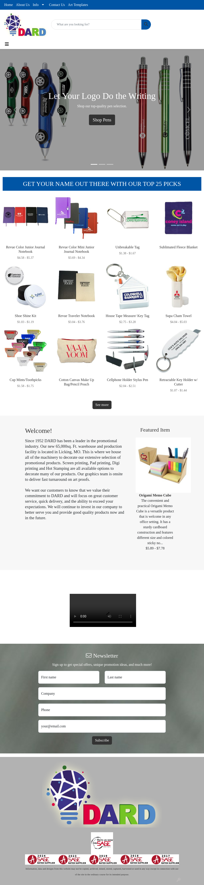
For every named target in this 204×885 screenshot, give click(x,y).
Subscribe (102, 740)
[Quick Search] (96, 24)
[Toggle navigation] (7, 44)
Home (8, 5)
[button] (15, 109)
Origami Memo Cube (155, 495)
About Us (23, 5)
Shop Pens (102, 119)
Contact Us (57, 5)
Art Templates (78, 5)
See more (102, 405)
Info (36, 5)
